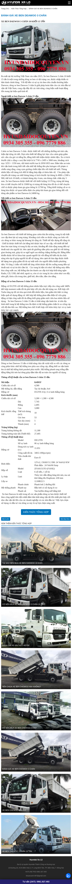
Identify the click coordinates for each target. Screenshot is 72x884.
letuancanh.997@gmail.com (36, 876)
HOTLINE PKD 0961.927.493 (36, 872)
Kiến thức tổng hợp (36, 512)
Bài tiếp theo (65, 519)
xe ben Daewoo (22, 193)
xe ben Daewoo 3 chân (24, 85)
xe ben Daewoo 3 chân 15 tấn (24, 96)
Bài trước (5, 519)
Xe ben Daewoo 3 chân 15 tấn (21, 301)
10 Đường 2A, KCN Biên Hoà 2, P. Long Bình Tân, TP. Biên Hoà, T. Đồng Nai (36, 868)
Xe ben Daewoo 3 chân (53, 76)
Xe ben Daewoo (9, 494)
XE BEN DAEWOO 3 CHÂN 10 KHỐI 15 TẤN (23, 21)
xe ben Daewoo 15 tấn (16, 363)
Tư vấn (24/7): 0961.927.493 (36, 882)
